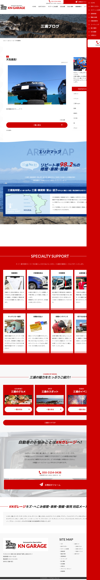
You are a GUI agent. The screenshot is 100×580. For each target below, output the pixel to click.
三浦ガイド (78, 536)
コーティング (87, 11)
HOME (34, 11)
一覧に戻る (42, 124)
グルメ (75, 132)
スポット (76, 98)
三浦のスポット (81, 541)
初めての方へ (42, 11)
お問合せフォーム (88, 4)
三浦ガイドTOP (53, 425)
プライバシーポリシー (67, 561)
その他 (75, 122)
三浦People (77, 108)
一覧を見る (22, 411)
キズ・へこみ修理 (53, 11)
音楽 (75, 113)
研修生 (75, 117)
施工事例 (96, 11)
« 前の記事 (9, 124)
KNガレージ (47, 570)
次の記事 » (63, 124)
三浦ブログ (11, 45)
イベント (76, 103)
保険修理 (62, 11)
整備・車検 (70, 11)
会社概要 (96, 16)
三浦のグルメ (80, 538)
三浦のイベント (81, 543)
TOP (62, 536)
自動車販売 (78, 11)
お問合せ (63, 558)
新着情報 (63, 563)
